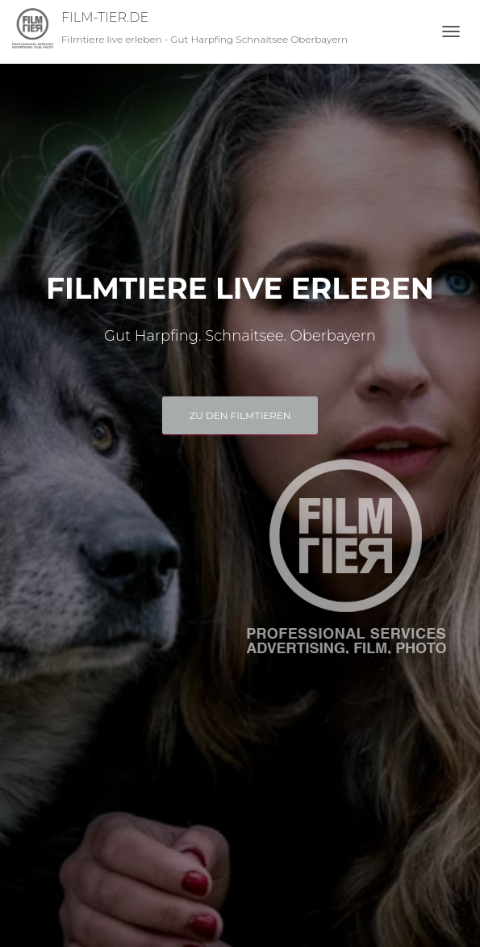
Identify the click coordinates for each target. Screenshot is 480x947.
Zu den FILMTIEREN (239, 415)
